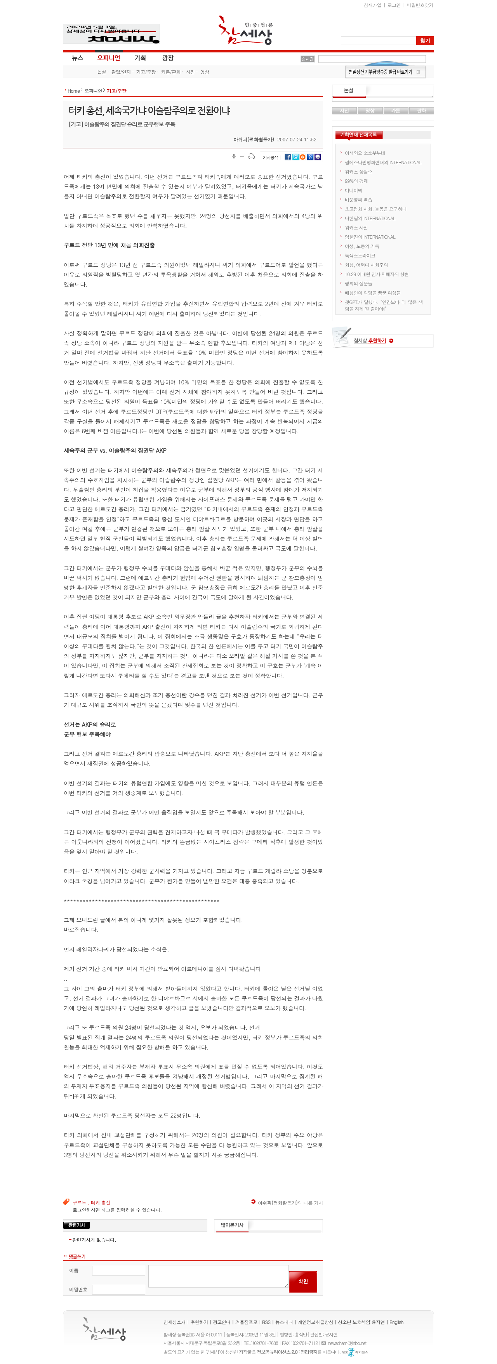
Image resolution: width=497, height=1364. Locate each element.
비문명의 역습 (358, 199)
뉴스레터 (284, 1322)
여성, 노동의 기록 (362, 246)
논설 (101, 71)
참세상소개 (174, 1322)
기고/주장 (146, 71)
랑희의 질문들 (358, 283)
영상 (204, 71)
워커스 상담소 (358, 171)
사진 (190, 71)
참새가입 (373, 5)
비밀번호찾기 (420, 5)
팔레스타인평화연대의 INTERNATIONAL (383, 162)
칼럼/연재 (121, 71)
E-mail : (324, 1343)
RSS (266, 1322)
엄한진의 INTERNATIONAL (370, 236)
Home (74, 90)
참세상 (246, 30)
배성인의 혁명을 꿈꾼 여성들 (373, 292)
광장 (162, 57)
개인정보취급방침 (315, 1322)
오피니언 (109, 57)
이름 (73, 1270)
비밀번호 (78, 1289)
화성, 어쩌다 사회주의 (366, 264)
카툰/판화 (171, 71)
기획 (141, 57)
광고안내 (222, 1322)
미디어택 (353, 190)
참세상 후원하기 (383, 340)
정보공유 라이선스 (355, 1352)
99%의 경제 (356, 180)
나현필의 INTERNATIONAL (370, 218)
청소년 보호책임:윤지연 (361, 1322)
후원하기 (199, 1322)
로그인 (394, 5)
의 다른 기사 (287, 1202)
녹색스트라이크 (360, 255)
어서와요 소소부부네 (365, 152)
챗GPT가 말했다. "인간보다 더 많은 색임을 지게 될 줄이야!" (384, 305)
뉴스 (77, 57)
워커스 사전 (356, 227)
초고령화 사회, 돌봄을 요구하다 (376, 208)
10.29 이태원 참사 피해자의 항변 (377, 274)
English (396, 1322)
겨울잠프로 (246, 1322)
